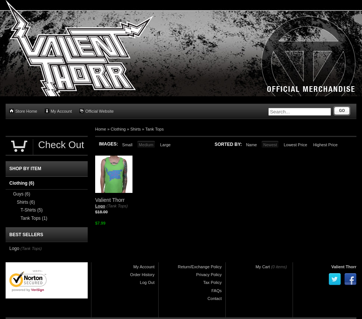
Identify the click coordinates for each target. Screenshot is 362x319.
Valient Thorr (343, 267)
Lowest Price (295, 145)
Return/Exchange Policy (200, 267)
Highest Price (325, 145)
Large (165, 145)
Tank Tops (154, 129)
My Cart (263, 267)
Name (251, 145)
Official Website (96, 111)
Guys (21, 194)
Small (127, 145)
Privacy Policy (209, 274)
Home (100, 129)
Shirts (135, 129)
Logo (100, 206)
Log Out (147, 282)
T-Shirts (32, 210)
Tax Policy (212, 282)
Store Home (23, 111)
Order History (142, 274)
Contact (214, 298)
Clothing (118, 129)
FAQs (216, 290)
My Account (58, 111)
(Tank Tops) (117, 206)
